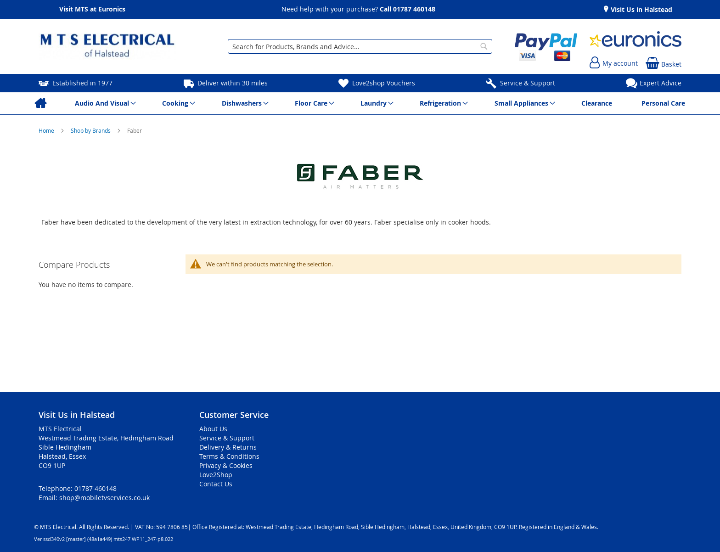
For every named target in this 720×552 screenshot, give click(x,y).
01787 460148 (95, 488)
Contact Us (215, 483)
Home (47, 130)
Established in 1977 (82, 83)
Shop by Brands (91, 130)
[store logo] (107, 46)
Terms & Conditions (229, 456)
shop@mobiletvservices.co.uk (104, 497)
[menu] (360, 103)
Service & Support (527, 83)
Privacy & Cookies (226, 465)
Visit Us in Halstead (640, 9)
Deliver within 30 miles (232, 83)
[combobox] (360, 46)
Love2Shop (215, 474)
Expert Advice (660, 83)
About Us (213, 428)
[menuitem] (40, 103)
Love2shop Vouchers (383, 83)
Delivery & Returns (228, 447)
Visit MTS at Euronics (92, 8)
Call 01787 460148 (407, 9)
